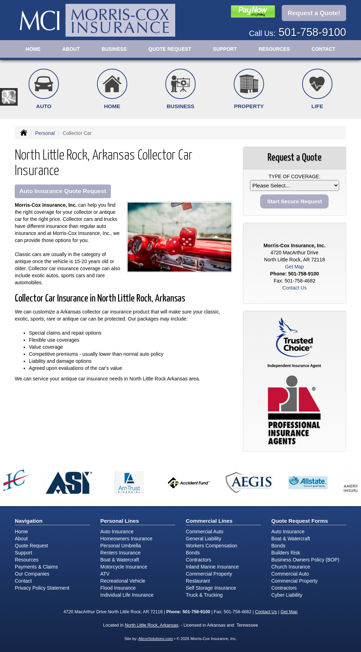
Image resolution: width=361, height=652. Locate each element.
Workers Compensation (211, 545)
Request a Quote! (314, 13)
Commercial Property (209, 574)
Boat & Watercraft (119, 560)
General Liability (203, 538)
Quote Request (31, 545)
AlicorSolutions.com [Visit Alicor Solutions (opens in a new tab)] (155, 639)
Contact (323, 49)
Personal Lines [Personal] (119, 521)
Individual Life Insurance (127, 595)
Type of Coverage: (294, 176)
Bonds (193, 552)
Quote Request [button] (169, 49)
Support (23, 552)
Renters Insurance (120, 552)
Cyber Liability (286, 595)
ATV (105, 574)
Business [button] (114, 49)
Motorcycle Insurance (123, 567)
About (71, 49)
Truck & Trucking (204, 595)
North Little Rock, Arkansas (151, 625)
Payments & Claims (36, 567)
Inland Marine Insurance (212, 567)
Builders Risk (285, 552)
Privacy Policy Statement (42, 588)
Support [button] (225, 49)
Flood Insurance (118, 588)
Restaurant (198, 581)
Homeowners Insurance (126, 538)
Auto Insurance (117, 531)
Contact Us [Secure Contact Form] (294, 288)
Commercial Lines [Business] (209, 521)
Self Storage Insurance (211, 588)
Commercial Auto (205, 531)
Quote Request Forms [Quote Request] (299, 521)
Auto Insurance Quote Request (62, 191)
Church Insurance (291, 567)
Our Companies (32, 574)
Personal (45, 133)
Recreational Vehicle (123, 581)
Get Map (294, 266)
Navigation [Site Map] (29, 521)
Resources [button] (274, 49)
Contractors (198, 560)
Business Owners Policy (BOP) (305, 560)
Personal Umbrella (120, 545)
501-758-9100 (312, 32)
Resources (26, 560)
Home (33, 49)
